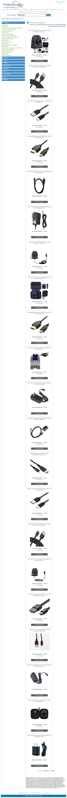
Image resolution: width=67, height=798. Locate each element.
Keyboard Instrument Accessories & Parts (12, 48)
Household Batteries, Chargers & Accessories (10, 45)
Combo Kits (32, 9)
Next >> (47, 771)
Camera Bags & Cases (7, 31)
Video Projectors (38, 12)
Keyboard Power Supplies (8, 49)
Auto (4, 9)
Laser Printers (45, 9)
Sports (30, 12)
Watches (45, 12)
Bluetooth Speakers (16, 9)
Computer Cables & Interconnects (10, 37)
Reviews (60, 3)
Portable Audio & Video (7, 51)
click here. (61, 787)
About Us (46, 793)
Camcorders (5, 26)
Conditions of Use (23, 793)
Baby (8, 9)
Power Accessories (6, 52)
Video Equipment (6, 55)
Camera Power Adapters (8, 34)
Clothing (25, 9)
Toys (62, 9)
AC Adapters (5, 25)
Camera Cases (5, 32)
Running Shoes (23, 12)
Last (52, 771)
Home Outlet (5, 43)
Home (58, 1)
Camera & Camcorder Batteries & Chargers (12, 28)
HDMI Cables (5, 40)
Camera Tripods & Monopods (9, 35)
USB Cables (5, 54)
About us (63, 1)
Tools (58, 9)
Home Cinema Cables (7, 42)
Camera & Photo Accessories (9, 29)
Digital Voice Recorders (7, 38)
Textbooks (53, 9)
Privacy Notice (36, 793)
